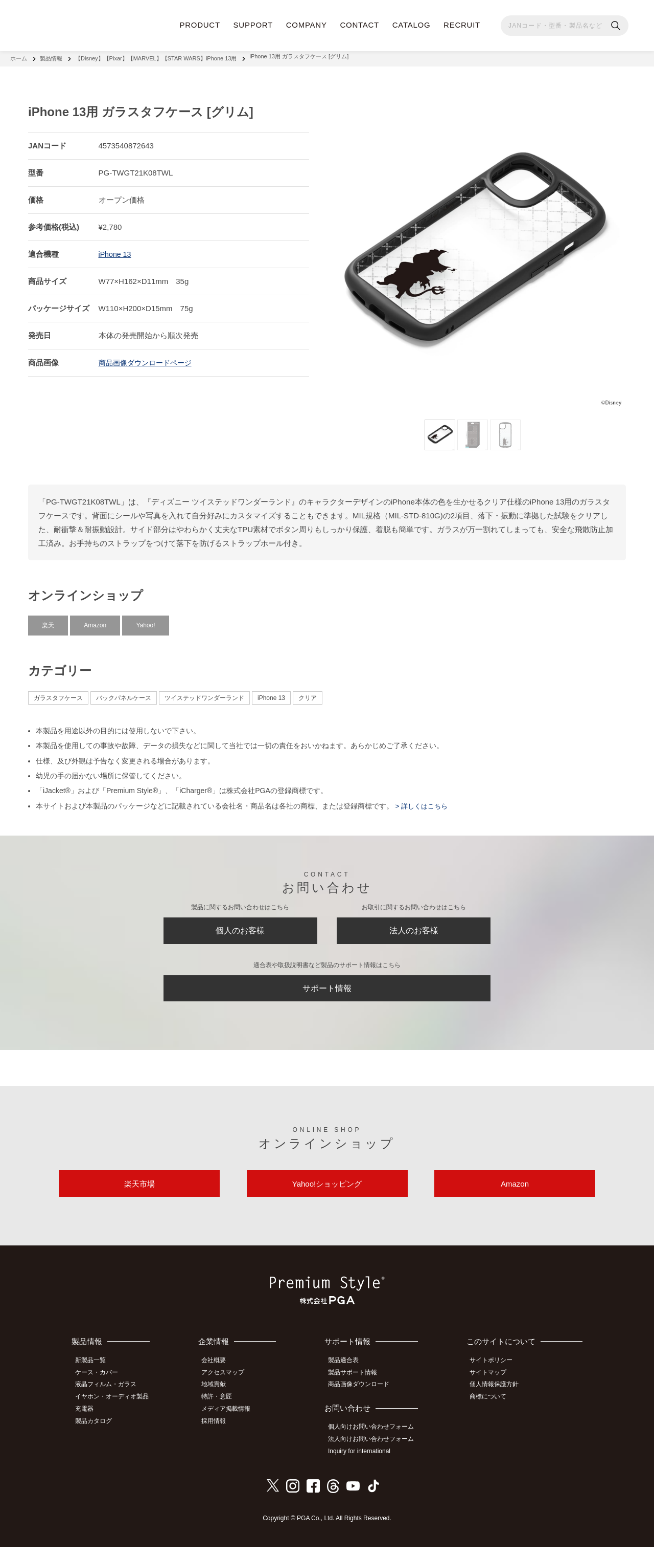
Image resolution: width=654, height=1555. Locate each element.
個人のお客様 (240, 929)
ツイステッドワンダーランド (204, 693)
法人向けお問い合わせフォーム (376, 1449)
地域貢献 (220, 1396)
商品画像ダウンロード (363, 1396)
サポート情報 (327, 992)
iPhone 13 (116, 249)
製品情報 (51, 56)
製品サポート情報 (357, 1385)
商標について (492, 1407)
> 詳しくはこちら (422, 801)
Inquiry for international (364, 1460)
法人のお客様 (413, 929)
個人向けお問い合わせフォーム (376, 1437)
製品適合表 (348, 1373)
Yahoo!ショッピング (327, 1194)
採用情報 (220, 1430)
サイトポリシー (495, 1373)
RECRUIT (461, 24)
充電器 (88, 1418)
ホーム (18, 56)
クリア (307, 693)
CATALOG (411, 24)
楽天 (48, 620)
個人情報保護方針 (498, 1396)
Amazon (95, 620)
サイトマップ (492, 1385)
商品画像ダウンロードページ (148, 358)
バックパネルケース (123, 693)
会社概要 (220, 1373)
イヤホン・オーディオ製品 (116, 1407)
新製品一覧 (94, 1373)
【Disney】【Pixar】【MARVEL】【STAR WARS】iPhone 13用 (156, 56)
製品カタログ (97, 1430)
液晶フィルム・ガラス (110, 1396)
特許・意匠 (223, 1407)
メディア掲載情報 (232, 1418)
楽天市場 (139, 1194)
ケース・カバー (100, 1385)
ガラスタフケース (58, 693)
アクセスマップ (229, 1385)
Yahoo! (145, 620)
